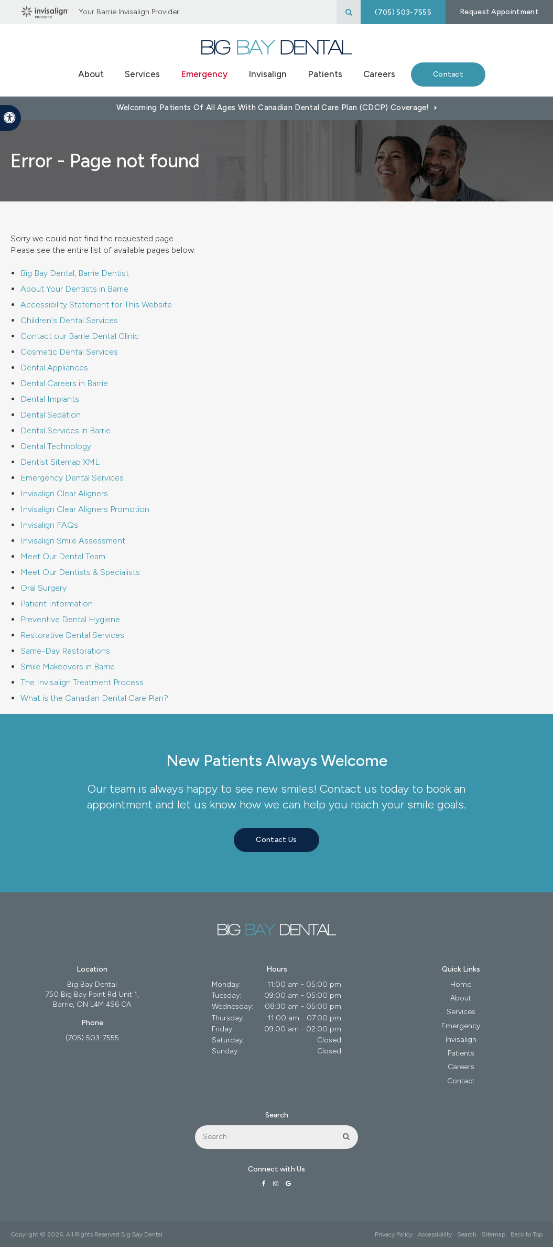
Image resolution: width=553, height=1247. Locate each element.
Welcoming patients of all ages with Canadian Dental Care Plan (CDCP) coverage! (272, 107)
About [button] (91, 74)
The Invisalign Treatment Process (82, 682)
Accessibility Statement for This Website (96, 305)
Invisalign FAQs (49, 525)
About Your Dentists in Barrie (74, 289)
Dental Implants (49, 399)
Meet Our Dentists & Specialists (80, 572)
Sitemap (493, 1234)
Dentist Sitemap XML (60, 462)
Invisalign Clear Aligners (64, 493)
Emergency (204, 74)
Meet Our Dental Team (62, 556)
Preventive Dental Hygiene (70, 619)
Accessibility (435, 1234)
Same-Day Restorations (65, 651)
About (460, 998)
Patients (461, 1053)
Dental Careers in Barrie (64, 383)
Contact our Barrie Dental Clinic (79, 336)
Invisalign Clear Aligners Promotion (84, 509)
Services (461, 1011)
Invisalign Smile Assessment (72, 541)
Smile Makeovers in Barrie (67, 667)
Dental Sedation (50, 415)
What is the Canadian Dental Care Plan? (94, 698)
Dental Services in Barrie (65, 430)
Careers (379, 74)
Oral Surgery (43, 588)
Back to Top (527, 1234)
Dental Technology (55, 446)
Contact (448, 74)
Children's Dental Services (69, 320)
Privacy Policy (394, 1234)
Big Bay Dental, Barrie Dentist (74, 273)
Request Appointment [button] (499, 11)
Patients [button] (325, 74)
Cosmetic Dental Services (69, 352)
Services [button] (142, 74)
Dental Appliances (54, 367)
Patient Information (56, 604)
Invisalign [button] (267, 74)
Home (460, 984)
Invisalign (461, 1039)
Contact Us (276, 839)
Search (466, 1234)
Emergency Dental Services (72, 478)
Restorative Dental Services (72, 635)
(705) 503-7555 (403, 12)
